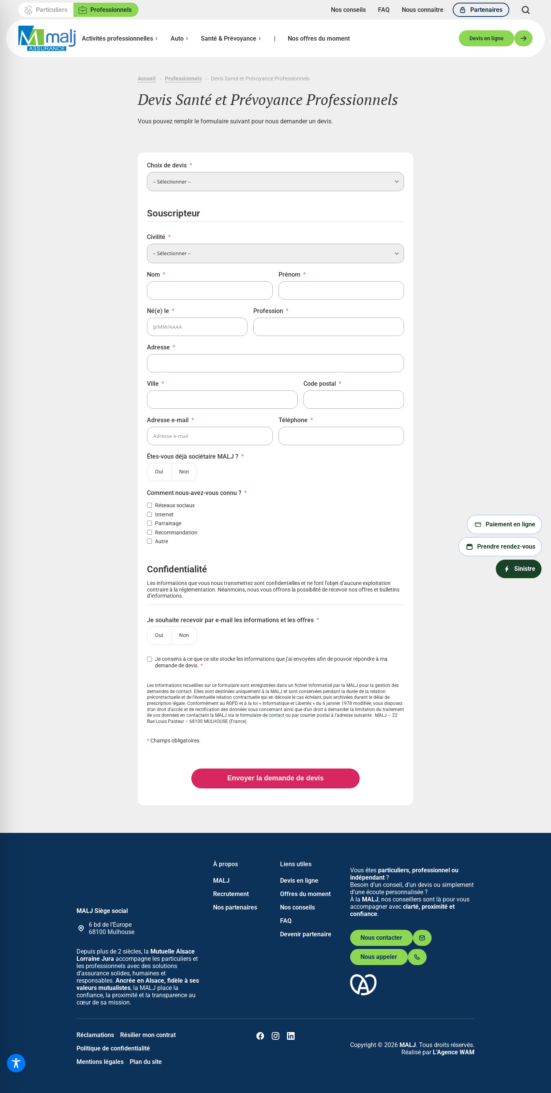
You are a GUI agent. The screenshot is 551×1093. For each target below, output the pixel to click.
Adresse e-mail (168, 420)
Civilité (156, 237)
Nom (153, 274)
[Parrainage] (149, 523)
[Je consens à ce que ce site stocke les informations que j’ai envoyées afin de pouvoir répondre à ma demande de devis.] (275, 661)
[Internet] (149, 514)
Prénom (289, 274)
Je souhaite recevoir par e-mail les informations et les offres (230, 620)
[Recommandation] (149, 532)
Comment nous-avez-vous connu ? (194, 493)
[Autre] (149, 541)
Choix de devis (167, 165)
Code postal (319, 383)
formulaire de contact (262, 715)
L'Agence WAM (453, 1052)
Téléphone (293, 420)
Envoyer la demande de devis (275, 778)
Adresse (158, 347)
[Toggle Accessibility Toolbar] (16, 1063)
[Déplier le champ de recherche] (525, 10)
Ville (153, 383)
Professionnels (183, 78)
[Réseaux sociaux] (149, 505)
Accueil (147, 78)
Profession (268, 311)
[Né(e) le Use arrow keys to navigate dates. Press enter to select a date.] (197, 327)
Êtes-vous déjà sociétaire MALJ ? (192, 456)
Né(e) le (158, 311)
